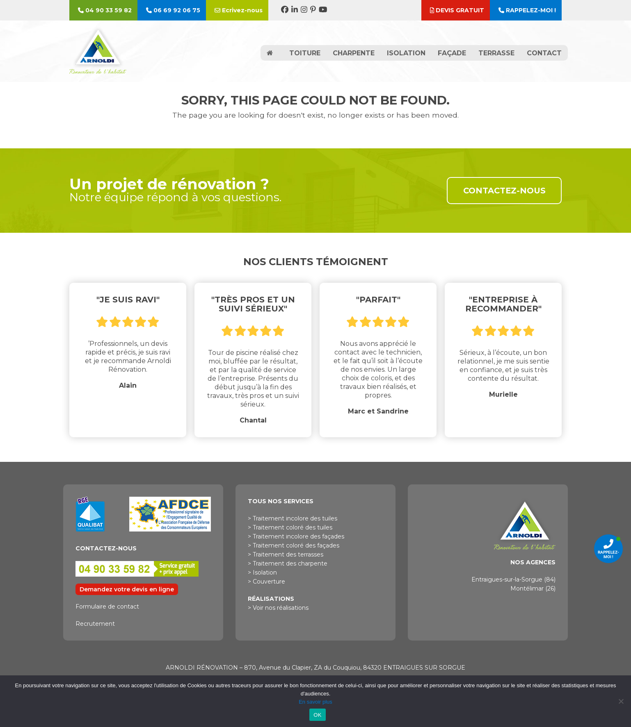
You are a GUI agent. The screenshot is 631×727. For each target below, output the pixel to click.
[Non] (621, 701)
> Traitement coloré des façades (293, 545)
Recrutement (95, 623)
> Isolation (262, 572)
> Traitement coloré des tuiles (290, 527)
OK (317, 715)
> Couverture (266, 581)
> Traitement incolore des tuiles (292, 518)
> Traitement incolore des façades (296, 536)
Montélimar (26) (533, 588)
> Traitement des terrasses (285, 554)
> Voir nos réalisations (278, 607)
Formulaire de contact (107, 606)
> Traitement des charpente (287, 563)
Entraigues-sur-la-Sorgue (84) (513, 579)
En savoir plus (315, 702)
